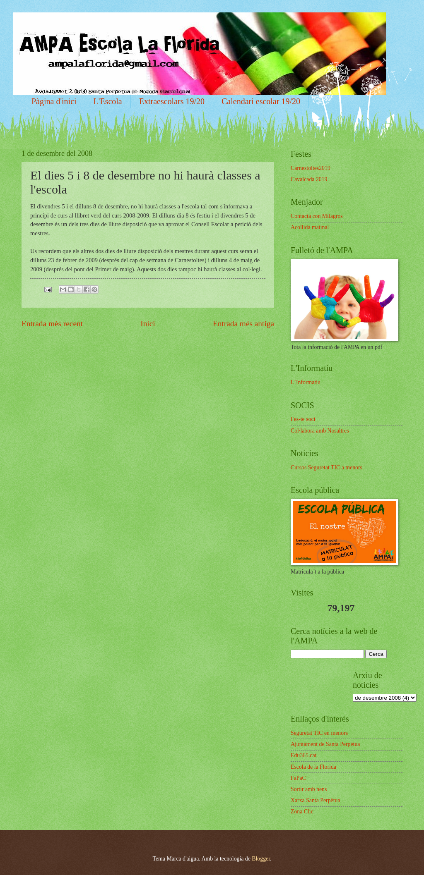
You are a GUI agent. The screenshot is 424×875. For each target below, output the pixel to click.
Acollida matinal (310, 227)
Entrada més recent (52, 323)
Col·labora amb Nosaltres (320, 431)
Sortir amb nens (309, 789)
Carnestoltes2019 (310, 168)
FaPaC (298, 778)
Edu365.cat (303, 755)
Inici (147, 323)
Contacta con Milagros (317, 216)
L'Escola (108, 101)
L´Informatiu (305, 382)
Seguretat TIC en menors (319, 733)
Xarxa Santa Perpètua (315, 800)
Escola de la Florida (313, 767)
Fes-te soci (303, 419)
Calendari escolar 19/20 (261, 101)
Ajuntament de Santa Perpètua (325, 744)
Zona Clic (302, 811)
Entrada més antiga (243, 323)
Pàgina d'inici (54, 101)
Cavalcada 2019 (309, 179)
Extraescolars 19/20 (172, 101)
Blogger (261, 859)
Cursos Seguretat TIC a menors (326, 467)
